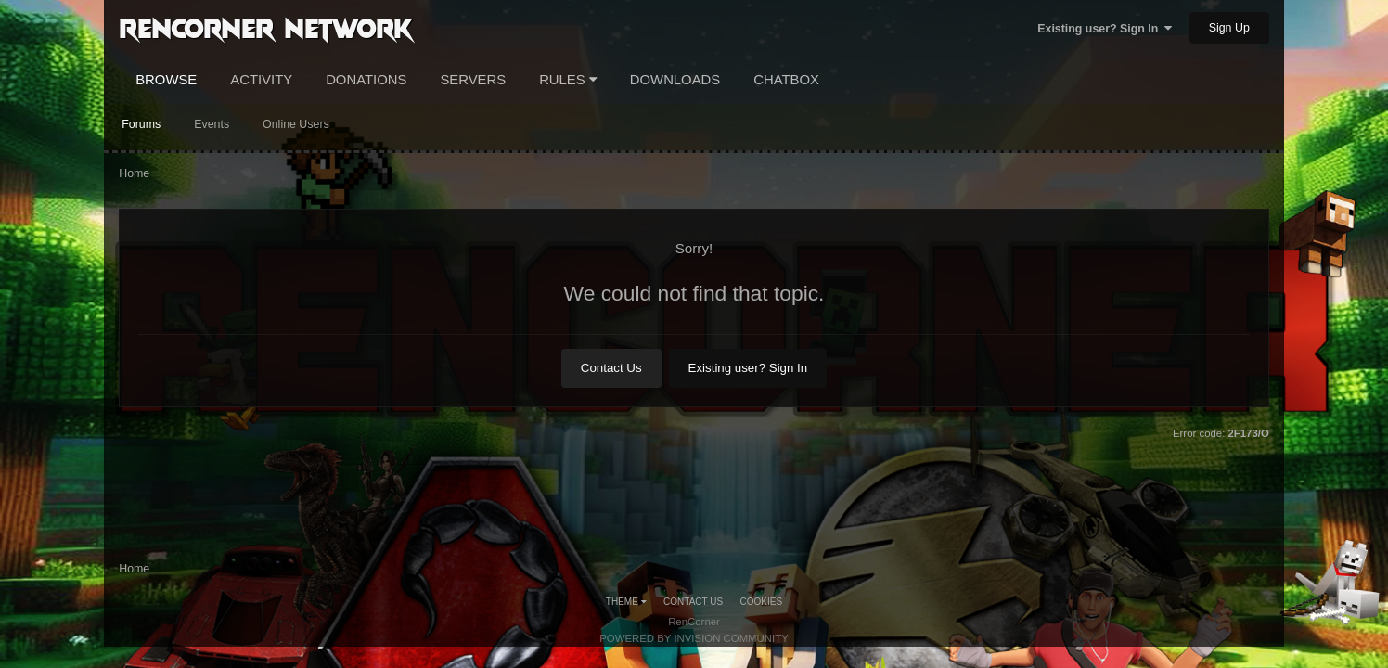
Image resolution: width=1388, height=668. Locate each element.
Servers (473, 79)
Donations (366, 79)
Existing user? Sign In (1104, 28)
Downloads (675, 79)
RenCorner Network (266, 27)
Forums (141, 124)
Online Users (296, 124)
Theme (626, 602)
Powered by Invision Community (694, 638)
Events (211, 124)
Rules (568, 79)
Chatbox (786, 79)
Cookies (761, 602)
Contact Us (611, 368)
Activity (261, 79)
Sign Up (1229, 27)
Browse (166, 79)
